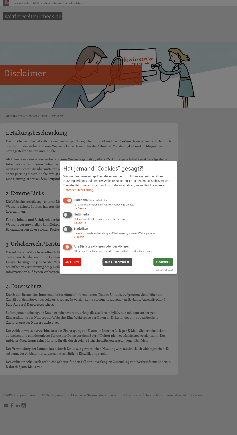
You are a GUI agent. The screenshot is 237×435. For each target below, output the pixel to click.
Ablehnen (72, 262)
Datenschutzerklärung (78, 189)
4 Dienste (80, 208)
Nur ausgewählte (117, 262)
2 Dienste (80, 222)
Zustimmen (163, 262)
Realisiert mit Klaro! (164, 269)
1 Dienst (79, 236)
